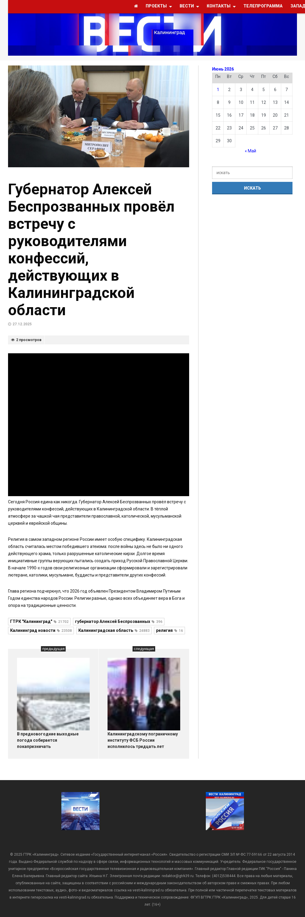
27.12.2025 (22, 324)
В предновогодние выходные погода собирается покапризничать (48, 740)
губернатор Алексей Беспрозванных (118, 621)
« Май (250, 151)
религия (169, 630)
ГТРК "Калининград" (39, 621)
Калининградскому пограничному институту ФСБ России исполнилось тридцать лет (143, 740)
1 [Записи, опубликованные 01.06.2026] (218, 89)
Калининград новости (41, 630)
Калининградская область (114, 630)
